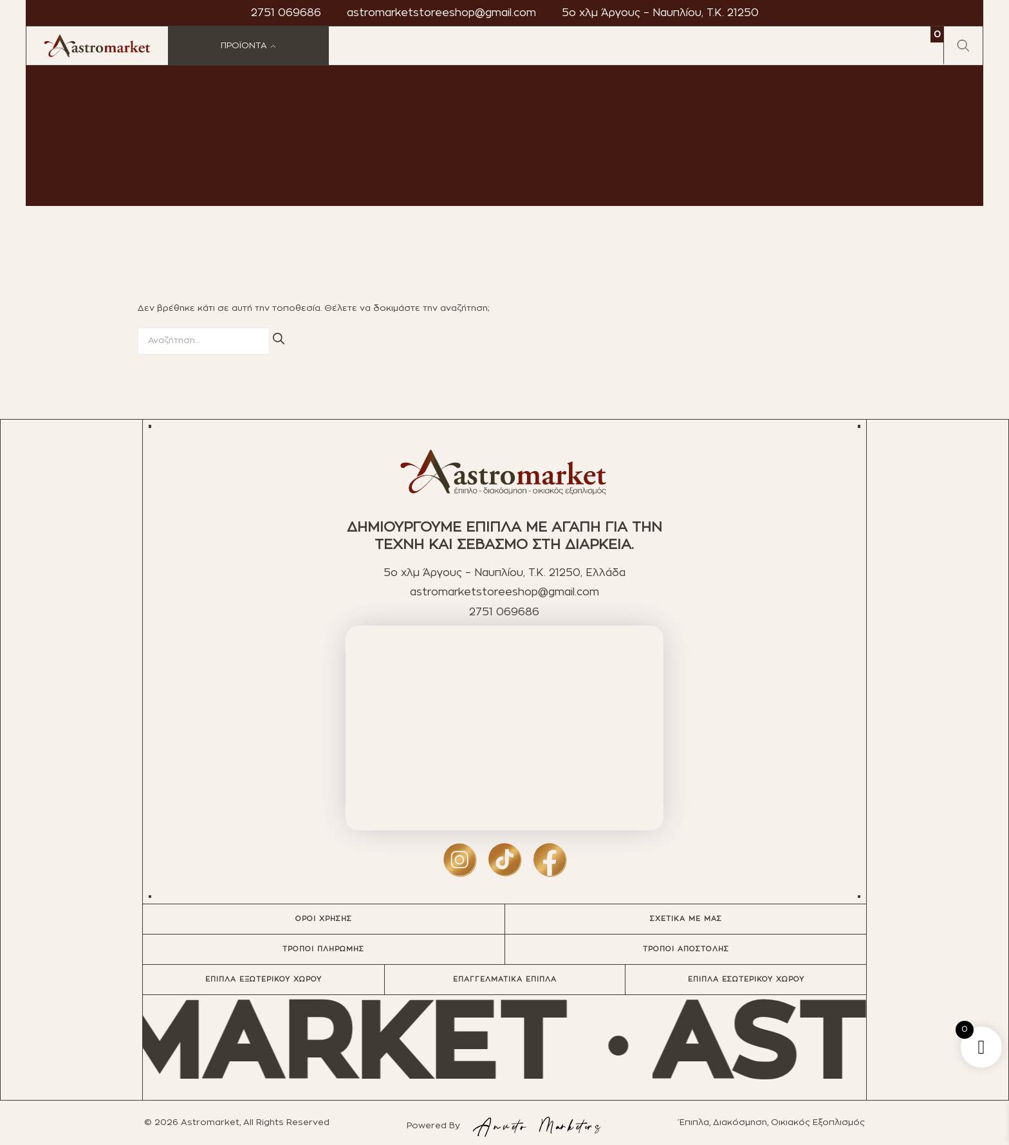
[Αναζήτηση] (278, 339)
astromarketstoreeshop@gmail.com (441, 13)
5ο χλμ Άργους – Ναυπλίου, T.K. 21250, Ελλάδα (504, 573)
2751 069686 (286, 13)
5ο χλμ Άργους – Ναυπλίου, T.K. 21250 (660, 13)
